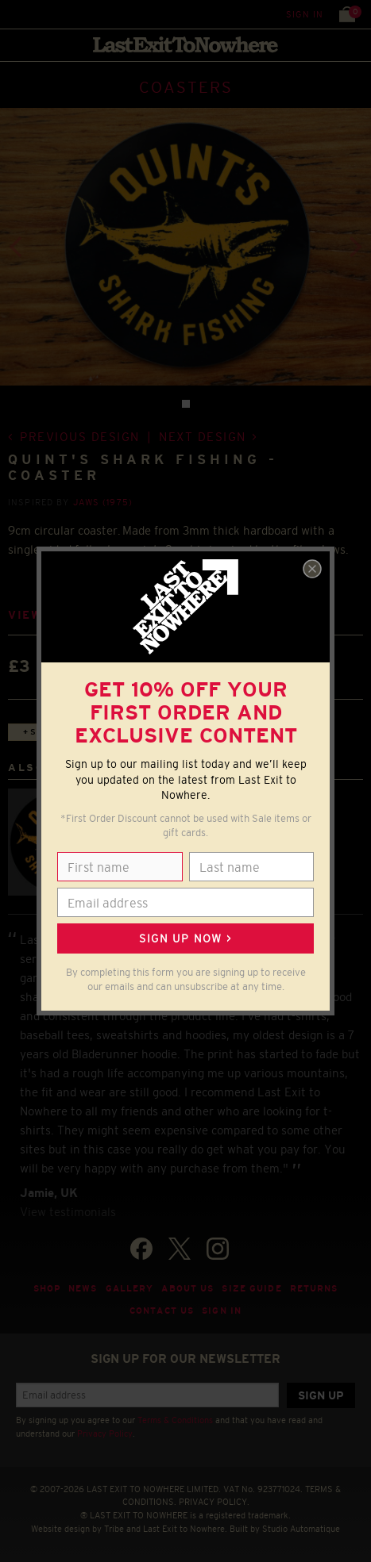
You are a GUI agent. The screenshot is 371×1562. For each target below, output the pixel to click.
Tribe (114, 1528)
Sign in (304, 14)
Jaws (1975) (103, 502)
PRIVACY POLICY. (214, 1501)
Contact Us (161, 1310)
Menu (15, 13)
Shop (47, 1288)
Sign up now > (185, 938)
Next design (202, 436)
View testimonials (68, 1212)
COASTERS (186, 87)
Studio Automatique (301, 1528)
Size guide (251, 1288)
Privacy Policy (105, 1433)
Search (47, 13)
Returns (314, 1288)
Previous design (80, 436)
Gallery (130, 1288)
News (83, 1288)
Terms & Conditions (175, 1420)
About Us (187, 1288)
